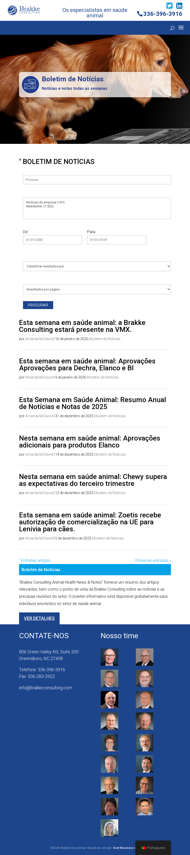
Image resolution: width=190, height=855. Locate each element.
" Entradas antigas (34, 560)
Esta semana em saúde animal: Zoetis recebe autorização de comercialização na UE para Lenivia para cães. (90, 522)
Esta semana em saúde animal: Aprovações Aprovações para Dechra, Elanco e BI (87, 364)
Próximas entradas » (153, 560)
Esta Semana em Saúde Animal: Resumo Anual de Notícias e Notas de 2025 (92, 403)
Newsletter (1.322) (97, 206)
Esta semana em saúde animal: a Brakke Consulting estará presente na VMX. (82, 326)
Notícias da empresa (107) (97, 202)
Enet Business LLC (126, 848)
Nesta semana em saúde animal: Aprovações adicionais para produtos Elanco (89, 441)
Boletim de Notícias (105, 339)
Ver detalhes (39, 618)
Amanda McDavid (39, 339)
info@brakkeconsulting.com (45, 687)
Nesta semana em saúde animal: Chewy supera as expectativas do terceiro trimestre (93, 480)
